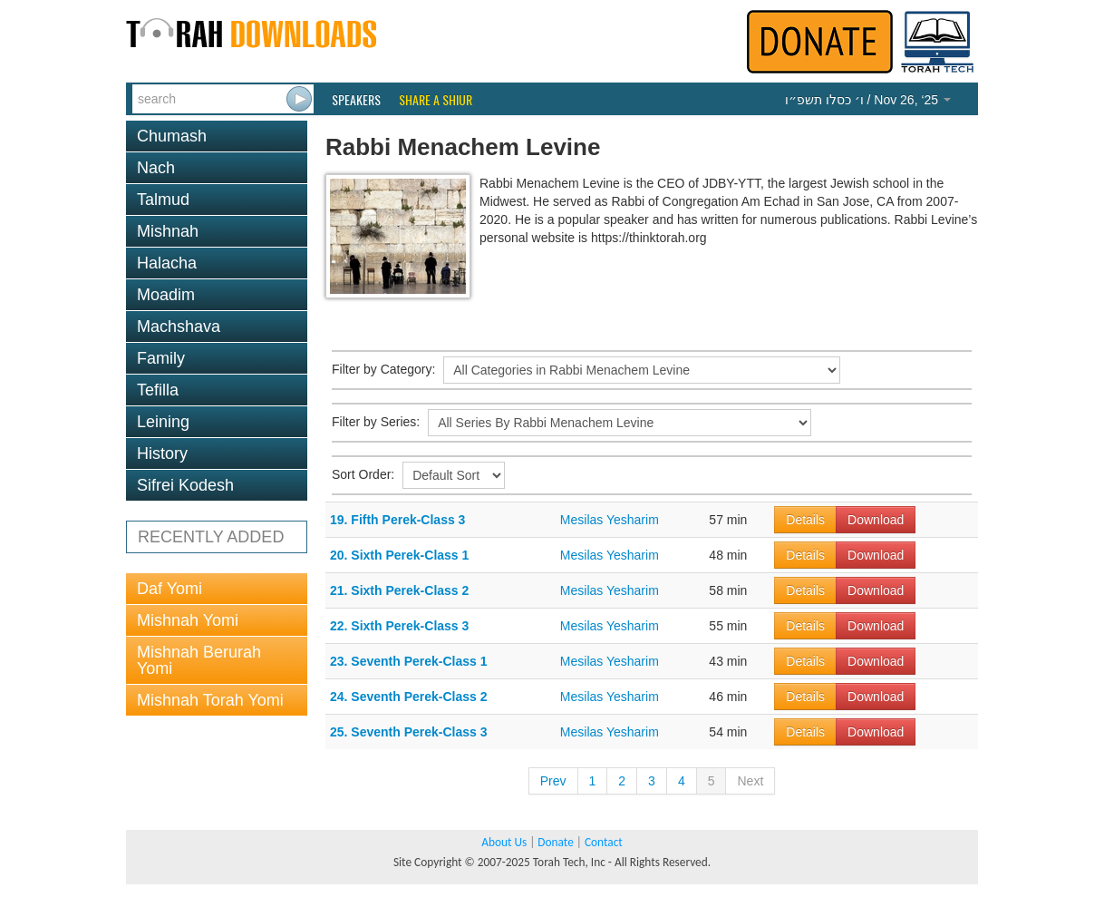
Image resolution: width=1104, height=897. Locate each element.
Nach (156, 168)
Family (161, 358)
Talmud (163, 199)
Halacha (167, 263)
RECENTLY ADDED (211, 537)
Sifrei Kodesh (185, 485)
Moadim (166, 295)
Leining (163, 422)
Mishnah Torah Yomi (210, 700)
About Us (504, 842)
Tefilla (158, 390)
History (162, 453)
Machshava (178, 326)
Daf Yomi (169, 589)
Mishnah (168, 231)
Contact (604, 842)
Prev (553, 781)
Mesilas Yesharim (609, 519)
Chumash (172, 136)
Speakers (356, 100)
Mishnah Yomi (187, 620)
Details (805, 519)
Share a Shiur (435, 100)
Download (875, 519)
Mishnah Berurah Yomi (199, 660)
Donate (555, 842)
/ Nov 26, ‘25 (868, 100)
